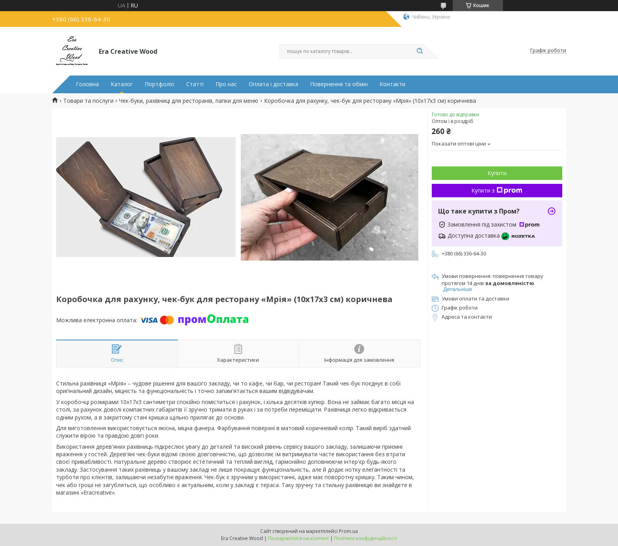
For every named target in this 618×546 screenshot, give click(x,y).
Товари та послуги (88, 100)
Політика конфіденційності (365, 538)
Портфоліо (159, 84)
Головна (87, 84)
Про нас (226, 84)
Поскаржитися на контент (298, 538)
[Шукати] (420, 51)
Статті (195, 84)
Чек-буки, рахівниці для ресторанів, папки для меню (188, 100)
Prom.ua (348, 531)
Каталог (122, 84)
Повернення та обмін (339, 84)
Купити (497, 173)
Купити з (496, 190)
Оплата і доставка (273, 84)
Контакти (392, 84)
